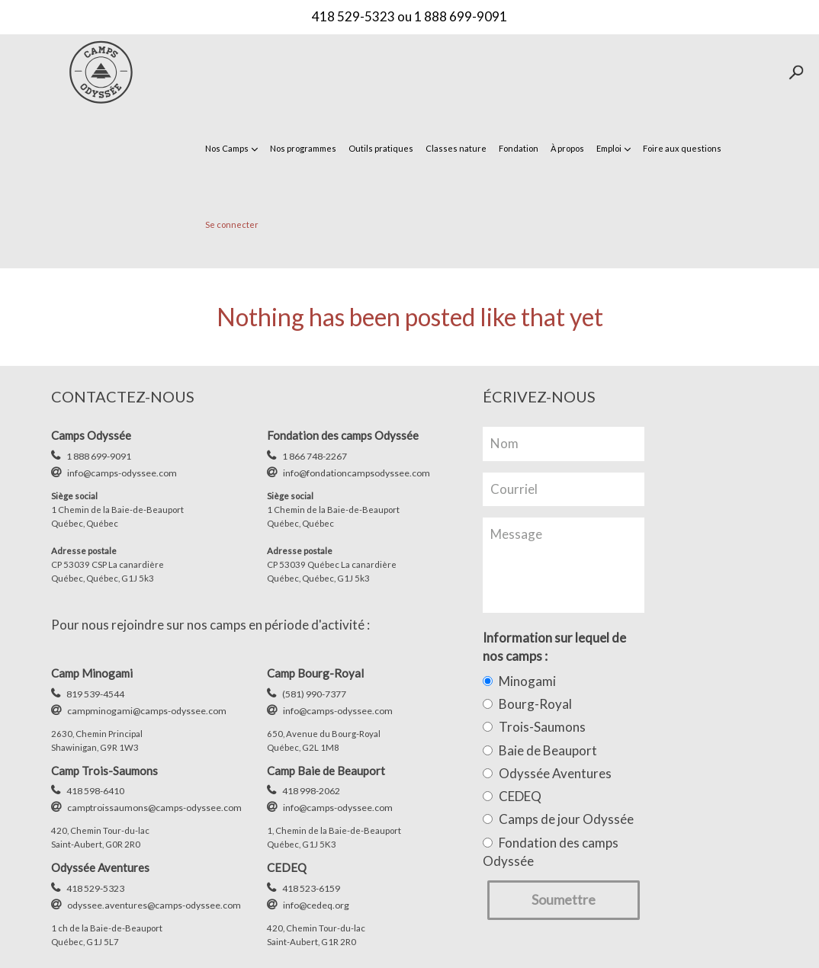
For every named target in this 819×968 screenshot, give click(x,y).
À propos (567, 148)
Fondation (518, 148)
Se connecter (232, 224)
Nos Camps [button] (231, 148)
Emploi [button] (613, 148)
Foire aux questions (682, 148)
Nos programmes (303, 148)
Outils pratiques (380, 148)
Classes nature (456, 148)
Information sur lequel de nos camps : (554, 647)
